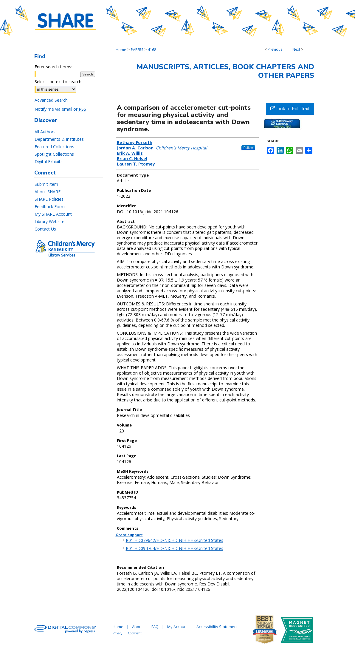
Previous (275, 49)
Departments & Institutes (59, 139)
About (137, 626)
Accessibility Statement (217, 626)
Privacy (117, 633)
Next (296, 49)
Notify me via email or (60, 109)
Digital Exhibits (49, 161)
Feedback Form (50, 206)
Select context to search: (58, 81)
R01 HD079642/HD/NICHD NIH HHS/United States (174, 540)
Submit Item (46, 184)
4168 (152, 49)
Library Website (49, 221)
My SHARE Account (53, 214)
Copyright (135, 633)
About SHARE (48, 191)
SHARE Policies (49, 199)
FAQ (155, 626)
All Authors (45, 132)
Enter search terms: (53, 66)
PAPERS (137, 49)
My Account (177, 626)
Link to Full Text (289, 108)
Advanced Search (51, 100)
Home (121, 49)
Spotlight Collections (54, 154)
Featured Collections (54, 146)
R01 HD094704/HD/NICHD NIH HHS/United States (174, 548)
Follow (248, 147)
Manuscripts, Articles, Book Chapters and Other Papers (225, 71)
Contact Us (45, 229)
